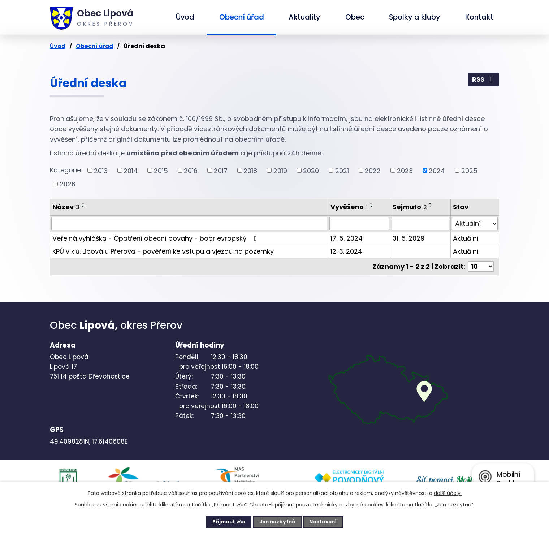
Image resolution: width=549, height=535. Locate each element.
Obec (354, 17)
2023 (405, 170)
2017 (221, 170)
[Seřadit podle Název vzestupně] (83, 203)
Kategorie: (66, 169)
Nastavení (327, 521)
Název (65, 206)
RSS (484, 80)
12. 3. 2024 (346, 251)
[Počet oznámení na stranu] (481, 266)
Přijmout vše (224, 521)
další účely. (448, 492)
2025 (469, 170)
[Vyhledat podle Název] (189, 223)
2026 (67, 184)
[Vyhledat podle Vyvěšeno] (359, 223)
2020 (311, 170)
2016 (191, 170)
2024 (437, 170)
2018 (250, 170)
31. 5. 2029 (408, 238)
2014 (131, 170)
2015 (161, 170)
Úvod (185, 17)
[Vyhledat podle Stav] (475, 223)
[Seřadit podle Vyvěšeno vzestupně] (372, 203)
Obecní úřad (241, 17)
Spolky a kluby (414, 17)
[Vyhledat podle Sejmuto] (420, 223)
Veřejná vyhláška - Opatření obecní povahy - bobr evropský (156, 238)
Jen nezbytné (277, 521)
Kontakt (479, 17)
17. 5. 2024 (346, 238)
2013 (101, 170)
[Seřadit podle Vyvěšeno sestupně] (372, 206)
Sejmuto (410, 206)
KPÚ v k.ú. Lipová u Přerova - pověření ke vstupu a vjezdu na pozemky (163, 251)
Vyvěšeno (349, 206)
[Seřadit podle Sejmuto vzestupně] (431, 203)
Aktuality (304, 17)
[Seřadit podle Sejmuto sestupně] (431, 206)
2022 (373, 170)
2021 (342, 170)
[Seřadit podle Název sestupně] (83, 206)
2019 (280, 170)
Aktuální (466, 238)
